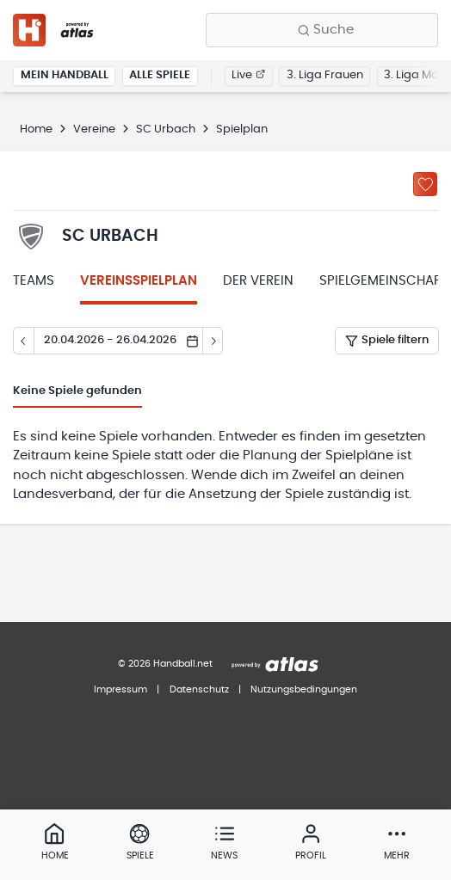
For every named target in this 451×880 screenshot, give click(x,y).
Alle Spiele (159, 75)
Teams (33, 280)
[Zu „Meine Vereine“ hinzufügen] (425, 184)
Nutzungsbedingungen (303, 689)
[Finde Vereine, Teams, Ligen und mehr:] (322, 30)
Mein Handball (64, 75)
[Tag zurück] (23, 340)
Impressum (120, 689)
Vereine (94, 129)
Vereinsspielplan (138, 280)
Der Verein (258, 280)
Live (248, 75)
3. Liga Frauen (325, 75)
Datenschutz (199, 689)
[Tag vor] (213, 340)
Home (36, 129)
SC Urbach (165, 129)
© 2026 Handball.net (165, 663)
